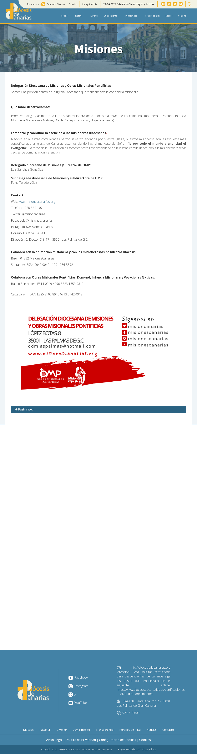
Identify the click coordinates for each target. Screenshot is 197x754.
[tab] (98, 409)
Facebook (78, 677)
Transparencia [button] (34, 4)
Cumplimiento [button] (111, 15)
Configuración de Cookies (117, 740)
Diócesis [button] (64, 15)
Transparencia (105, 729)
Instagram (78, 686)
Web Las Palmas (147, 749)
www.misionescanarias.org (36, 201)
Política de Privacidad (81, 740)
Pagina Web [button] (23, 409)
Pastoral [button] (79, 15)
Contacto (182, 15)
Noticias (168, 15)
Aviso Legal (54, 740)
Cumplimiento (81, 729)
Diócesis (28, 729)
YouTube (77, 703)
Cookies (145, 740)
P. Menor (94, 15)
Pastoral (44, 729)
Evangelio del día (89, 4)
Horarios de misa (152, 15)
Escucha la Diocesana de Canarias (61, 4)
